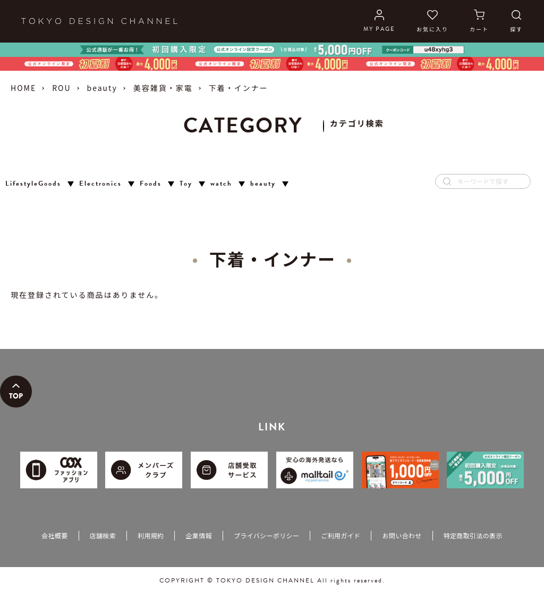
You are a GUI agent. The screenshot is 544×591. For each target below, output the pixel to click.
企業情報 (198, 535)
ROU (61, 87)
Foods (151, 184)
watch (221, 184)
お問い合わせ (401, 535)
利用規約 (151, 535)
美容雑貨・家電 (163, 87)
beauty (102, 87)
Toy (186, 184)
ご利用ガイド (340, 535)
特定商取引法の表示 (473, 535)
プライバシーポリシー (266, 535)
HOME (23, 87)
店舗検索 (103, 535)
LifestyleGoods (33, 184)
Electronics (100, 184)
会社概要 (54, 535)
